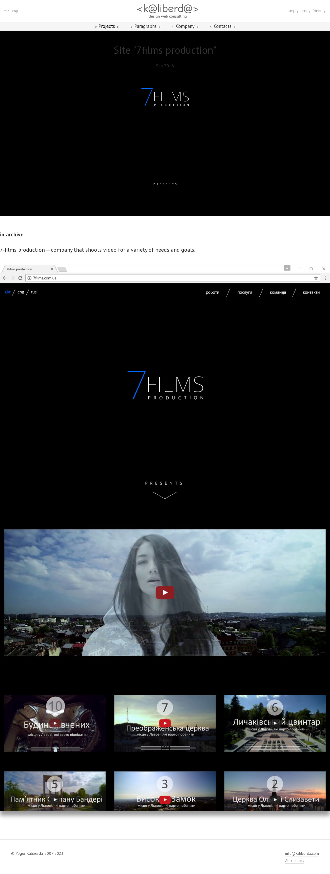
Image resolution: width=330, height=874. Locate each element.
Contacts (223, 26)
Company (185, 26)
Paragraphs (145, 26)
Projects (106, 26)
